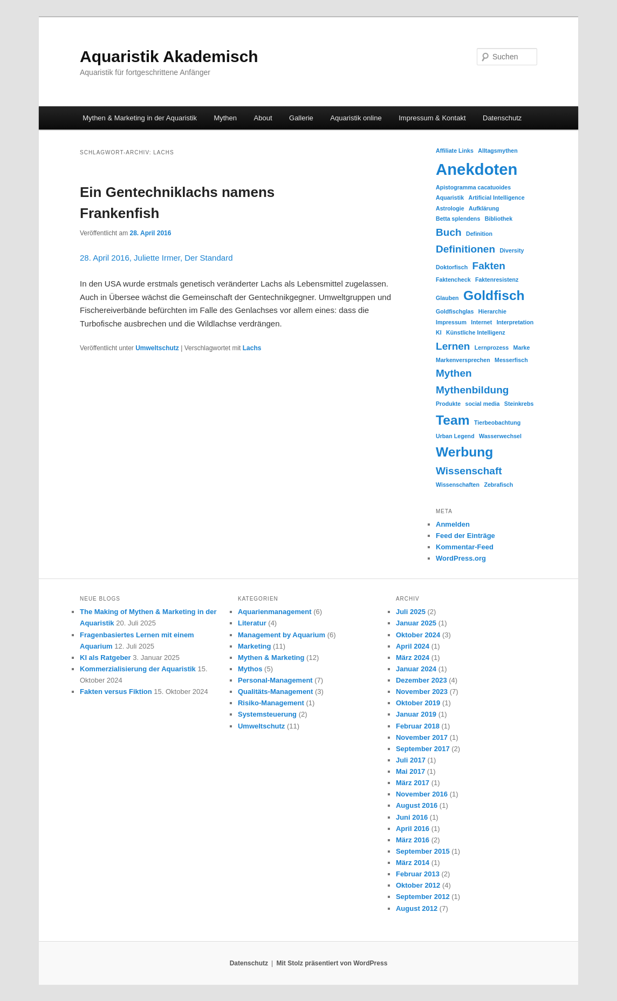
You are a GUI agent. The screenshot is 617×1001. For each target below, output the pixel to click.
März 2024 (412, 657)
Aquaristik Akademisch (169, 56)
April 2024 (412, 646)
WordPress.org (461, 558)
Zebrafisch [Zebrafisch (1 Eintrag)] (498, 484)
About (263, 118)
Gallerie (301, 118)
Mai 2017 (410, 771)
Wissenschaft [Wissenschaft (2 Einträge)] (469, 470)
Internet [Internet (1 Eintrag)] (481, 322)
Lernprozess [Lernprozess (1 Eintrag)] (492, 347)
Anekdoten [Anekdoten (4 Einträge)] (477, 169)
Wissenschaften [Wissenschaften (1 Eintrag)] (457, 484)
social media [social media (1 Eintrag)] (482, 403)
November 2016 (422, 794)
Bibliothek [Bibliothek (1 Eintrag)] (499, 218)
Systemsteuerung (267, 714)
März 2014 (412, 863)
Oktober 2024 (418, 635)
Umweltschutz (157, 348)
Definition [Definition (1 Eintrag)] (479, 233)
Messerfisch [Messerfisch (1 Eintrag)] (511, 360)
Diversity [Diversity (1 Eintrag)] (511, 250)
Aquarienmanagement (275, 612)
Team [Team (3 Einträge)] (453, 420)
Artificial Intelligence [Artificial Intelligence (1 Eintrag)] (496, 197)
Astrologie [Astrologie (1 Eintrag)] (450, 208)
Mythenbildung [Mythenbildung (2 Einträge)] (472, 390)
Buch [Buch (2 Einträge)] (449, 232)
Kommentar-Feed (464, 547)
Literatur (252, 623)
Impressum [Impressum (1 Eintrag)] (451, 322)
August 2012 (416, 908)
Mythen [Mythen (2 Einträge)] (454, 373)
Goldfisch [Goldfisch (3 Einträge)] (494, 295)
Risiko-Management (271, 703)
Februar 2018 (418, 726)
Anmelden (453, 524)
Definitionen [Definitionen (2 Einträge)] (465, 249)
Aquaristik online (355, 118)
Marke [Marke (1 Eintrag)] (521, 347)
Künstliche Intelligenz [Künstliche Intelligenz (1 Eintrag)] (475, 332)
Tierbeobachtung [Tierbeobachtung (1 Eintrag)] (497, 422)
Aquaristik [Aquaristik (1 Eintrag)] (450, 197)
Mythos (250, 669)
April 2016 (412, 829)
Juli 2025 (411, 612)
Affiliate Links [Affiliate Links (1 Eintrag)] (455, 150)
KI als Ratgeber (105, 657)
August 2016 (416, 805)
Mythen (225, 118)
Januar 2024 (416, 669)
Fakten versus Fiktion (116, 691)
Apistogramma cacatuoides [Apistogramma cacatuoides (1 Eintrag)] (473, 187)
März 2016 (412, 840)
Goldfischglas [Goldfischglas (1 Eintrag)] (455, 311)
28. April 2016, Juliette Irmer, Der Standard (156, 257)
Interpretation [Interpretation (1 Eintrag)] (515, 322)
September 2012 (423, 897)
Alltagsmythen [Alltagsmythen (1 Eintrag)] (497, 150)
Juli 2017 (411, 760)
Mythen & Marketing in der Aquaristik (140, 118)
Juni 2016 (412, 817)
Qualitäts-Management (275, 691)
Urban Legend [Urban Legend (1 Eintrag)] (455, 436)
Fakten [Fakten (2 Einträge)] (488, 265)
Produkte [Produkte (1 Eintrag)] (448, 403)
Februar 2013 (418, 874)
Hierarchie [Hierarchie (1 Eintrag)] (492, 311)
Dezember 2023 (421, 680)
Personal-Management (275, 680)
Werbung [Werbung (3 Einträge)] (464, 452)
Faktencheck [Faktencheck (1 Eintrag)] (453, 279)
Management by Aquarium (281, 635)
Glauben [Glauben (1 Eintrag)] (447, 298)
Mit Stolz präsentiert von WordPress (331, 963)
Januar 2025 (416, 623)
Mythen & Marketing (271, 657)
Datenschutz (502, 118)
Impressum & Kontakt (432, 118)
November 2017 (422, 737)
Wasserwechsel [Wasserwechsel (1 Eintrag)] (500, 436)
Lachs (252, 348)
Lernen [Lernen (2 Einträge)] (453, 346)
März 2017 (412, 783)
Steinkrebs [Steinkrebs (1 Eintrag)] (519, 403)
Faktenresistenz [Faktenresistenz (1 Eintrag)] (497, 279)
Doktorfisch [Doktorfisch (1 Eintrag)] (452, 267)
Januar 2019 (416, 714)
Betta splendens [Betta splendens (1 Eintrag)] (458, 218)
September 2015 (423, 851)
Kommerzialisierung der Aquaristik (138, 669)
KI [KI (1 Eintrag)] (439, 332)
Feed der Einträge (465, 536)
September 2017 (423, 749)
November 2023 (422, 691)
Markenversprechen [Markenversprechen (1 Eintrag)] (463, 360)
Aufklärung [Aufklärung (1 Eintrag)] (484, 208)
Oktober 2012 (418, 885)
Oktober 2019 (418, 703)
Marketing (254, 646)
